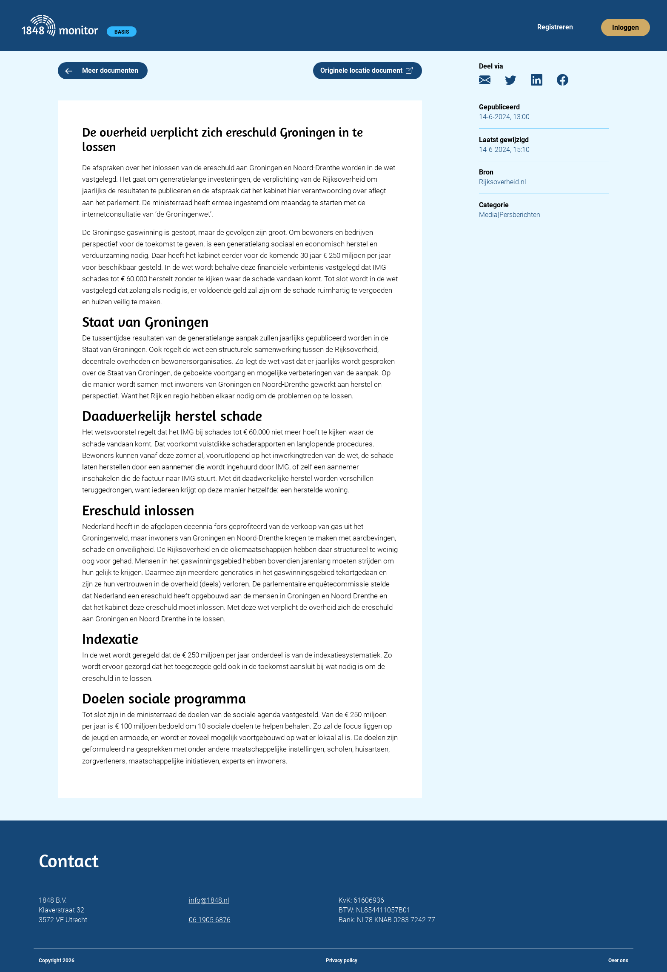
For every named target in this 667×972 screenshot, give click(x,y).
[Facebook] (569, 82)
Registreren (555, 27)
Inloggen (625, 27)
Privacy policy (341, 960)
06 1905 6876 (210, 920)
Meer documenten (101, 70)
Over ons (618, 960)
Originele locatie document (366, 70)
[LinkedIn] (543, 82)
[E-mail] (491, 82)
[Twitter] (517, 82)
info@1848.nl (209, 900)
